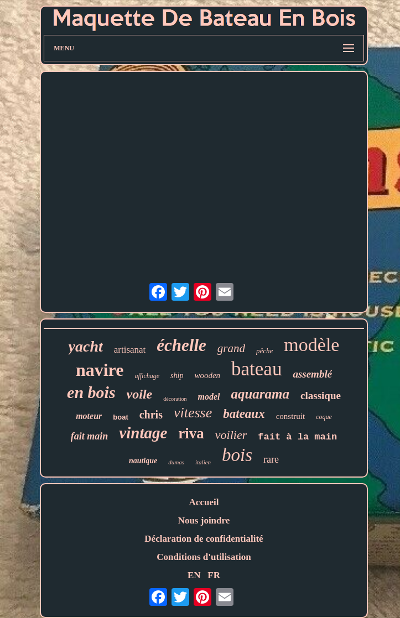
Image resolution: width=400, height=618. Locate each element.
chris (151, 414)
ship (176, 375)
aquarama (260, 393)
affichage (146, 376)
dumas (176, 462)
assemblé (312, 374)
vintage (143, 433)
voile (140, 394)
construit (290, 416)
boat (120, 417)
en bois (91, 392)
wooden (207, 375)
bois (237, 455)
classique (320, 395)
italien (203, 462)
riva (191, 433)
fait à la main (297, 437)
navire (100, 370)
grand (231, 348)
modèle (311, 344)
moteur (89, 416)
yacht (86, 346)
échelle (181, 345)
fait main (89, 436)
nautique (143, 461)
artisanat (130, 349)
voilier (231, 435)
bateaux (243, 414)
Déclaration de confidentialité (203, 538)
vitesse (193, 413)
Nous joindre (204, 520)
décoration (174, 399)
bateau (256, 369)
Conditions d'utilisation (204, 557)
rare (271, 459)
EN (194, 575)
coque (324, 417)
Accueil (204, 502)
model (209, 396)
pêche (264, 351)
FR (213, 575)
